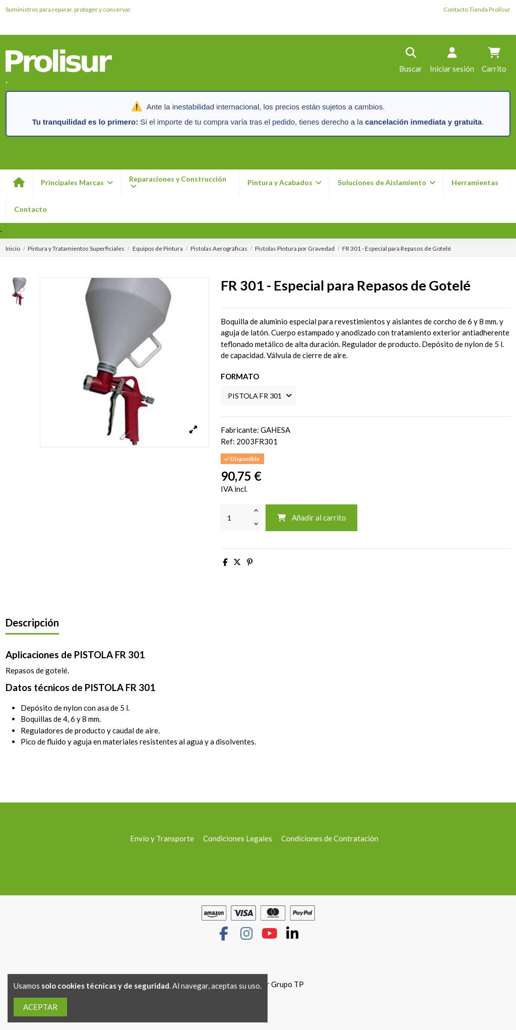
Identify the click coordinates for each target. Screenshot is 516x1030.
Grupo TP (287, 985)
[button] (284, 182)
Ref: (228, 442)
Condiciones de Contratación (329, 839)
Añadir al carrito (311, 518)
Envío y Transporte (162, 839)
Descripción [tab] (32, 624)
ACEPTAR (40, 1006)
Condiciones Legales (237, 839)
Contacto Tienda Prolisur (476, 9)
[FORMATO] (261, 396)
